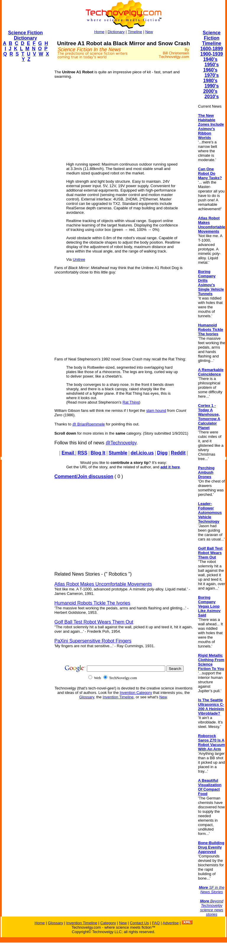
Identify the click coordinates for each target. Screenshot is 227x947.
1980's (210, 80)
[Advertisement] (25, 155)
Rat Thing (130, 402)
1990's (212, 85)
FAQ (156, 923)
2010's (212, 96)
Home (99, 32)
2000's (210, 91)
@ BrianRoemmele (88, 424)
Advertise (171, 923)
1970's (212, 75)
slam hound (156, 410)
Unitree (79, 259)
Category (108, 923)
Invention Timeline (118, 697)
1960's (210, 69)
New (149, 32)
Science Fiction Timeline (211, 38)
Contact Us (139, 923)
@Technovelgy (121, 442)
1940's (210, 59)
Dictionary (116, 32)
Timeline (135, 32)
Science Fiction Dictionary (25, 35)
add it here (170, 467)
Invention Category (136, 692)
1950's (212, 64)
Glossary (86, 697)
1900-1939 (211, 53)
